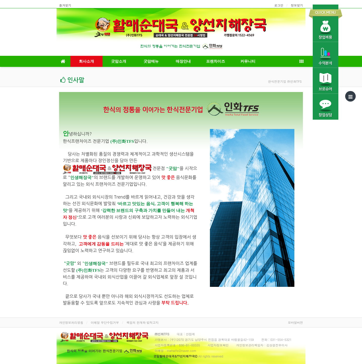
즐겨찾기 (65, 5)
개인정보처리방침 (71, 322)
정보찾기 (297, 5)
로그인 (278, 5)
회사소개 (86, 61)
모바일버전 (295, 322)
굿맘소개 (118, 61)
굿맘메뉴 (151, 61)
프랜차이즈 (215, 61)
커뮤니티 (247, 61)
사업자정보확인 (218, 345)
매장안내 (183, 61)
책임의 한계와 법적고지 (142, 322)
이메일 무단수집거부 (105, 322)
